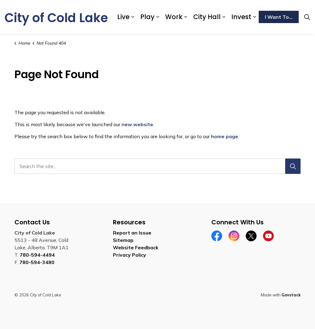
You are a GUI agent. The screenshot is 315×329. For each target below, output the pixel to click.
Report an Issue (132, 233)
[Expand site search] (307, 17)
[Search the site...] (157, 166)
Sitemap (123, 240)
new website (137, 124)
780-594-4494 (37, 255)
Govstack (291, 294)
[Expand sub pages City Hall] (224, 17)
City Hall (207, 16)
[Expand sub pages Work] (185, 17)
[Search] (293, 166)
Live (123, 16)
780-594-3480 (36, 262)
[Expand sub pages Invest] (254, 17)
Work (173, 16)
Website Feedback (135, 247)
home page (224, 136)
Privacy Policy (129, 255)
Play (147, 16)
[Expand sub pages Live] (133, 17)
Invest (241, 16)
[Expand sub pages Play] (157, 17)
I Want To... (279, 17)
